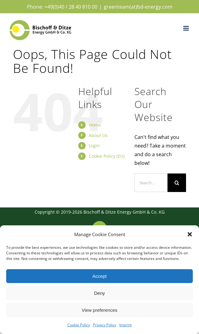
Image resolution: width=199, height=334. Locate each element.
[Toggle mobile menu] (186, 28)
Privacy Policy (104, 325)
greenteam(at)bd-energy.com (138, 6)
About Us (98, 135)
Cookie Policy (78, 325)
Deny (99, 293)
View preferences (99, 310)
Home (95, 125)
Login (94, 145)
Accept (99, 276)
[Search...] (150, 182)
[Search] (176, 182)
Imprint (125, 325)
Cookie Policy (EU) (107, 156)
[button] (190, 234)
